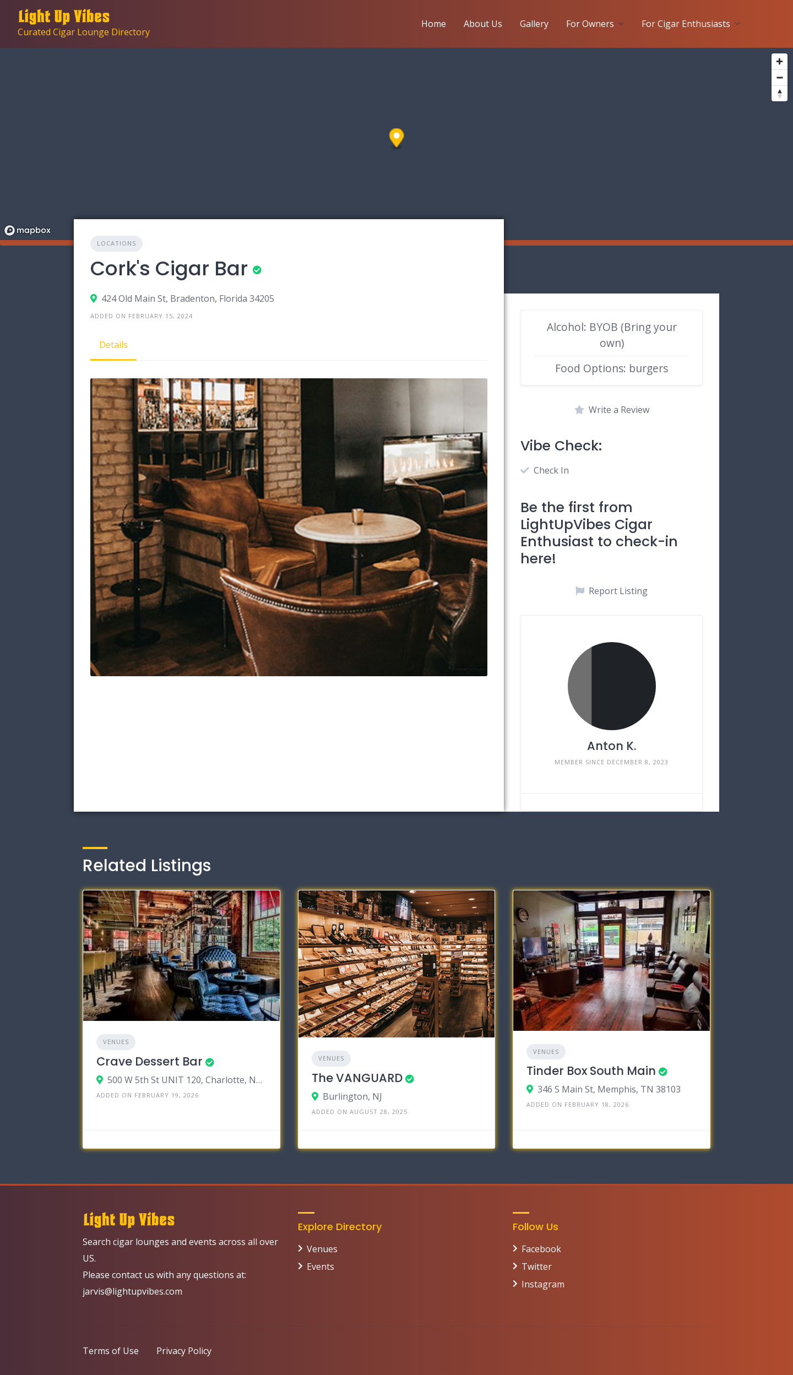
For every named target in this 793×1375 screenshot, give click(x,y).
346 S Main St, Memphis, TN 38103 (609, 1089)
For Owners (590, 24)
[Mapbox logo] (27, 230)
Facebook (541, 1249)
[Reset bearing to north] (779, 93)
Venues (116, 1041)
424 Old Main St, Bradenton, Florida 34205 (187, 298)
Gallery (534, 24)
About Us (483, 24)
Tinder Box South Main (591, 1071)
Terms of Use (111, 1351)
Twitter (537, 1266)
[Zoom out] (779, 77)
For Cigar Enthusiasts (686, 24)
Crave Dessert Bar (149, 1061)
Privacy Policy (183, 1351)
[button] (396, 139)
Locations (116, 243)
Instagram (543, 1284)
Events (320, 1266)
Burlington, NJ (352, 1096)
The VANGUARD (357, 1078)
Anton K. (611, 746)
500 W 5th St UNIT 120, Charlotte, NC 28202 (187, 1080)
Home (433, 24)
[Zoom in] (779, 61)
